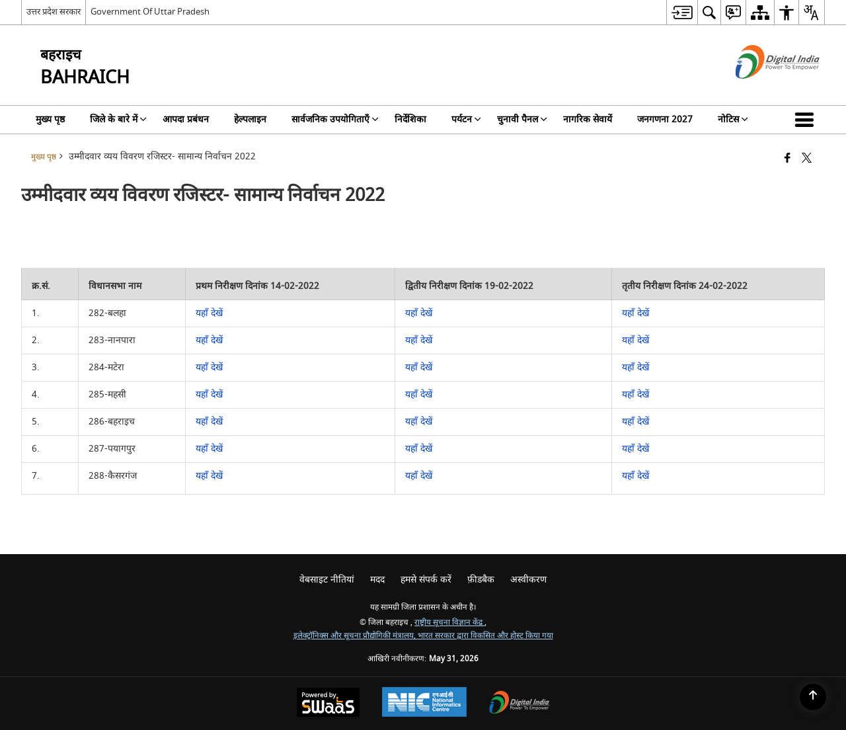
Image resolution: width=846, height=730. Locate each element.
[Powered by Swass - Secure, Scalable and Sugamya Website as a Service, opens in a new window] (328, 704)
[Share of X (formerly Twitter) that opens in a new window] (806, 159)
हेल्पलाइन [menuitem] (250, 119)
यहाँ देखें (209, 313)
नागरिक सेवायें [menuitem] (587, 119)
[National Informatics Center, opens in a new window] (424, 703)
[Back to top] (813, 697)
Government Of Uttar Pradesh (150, 11)
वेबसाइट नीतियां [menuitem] (326, 580)
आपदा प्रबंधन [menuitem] (186, 119)
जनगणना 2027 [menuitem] (665, 119)
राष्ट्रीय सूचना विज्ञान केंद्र (449, 622)
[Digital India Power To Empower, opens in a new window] (519, 704)
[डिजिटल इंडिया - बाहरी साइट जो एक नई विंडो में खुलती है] (761, 90)
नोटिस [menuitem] (733, 119)
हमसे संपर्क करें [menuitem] (426, 580)
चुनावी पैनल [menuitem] (522, 119)
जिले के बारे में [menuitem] (118, 119)
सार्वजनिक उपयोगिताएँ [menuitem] (335, 119)
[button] (807, 120)
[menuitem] (681, 12)
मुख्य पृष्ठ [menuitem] (50, 119)
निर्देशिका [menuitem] (410, 119)
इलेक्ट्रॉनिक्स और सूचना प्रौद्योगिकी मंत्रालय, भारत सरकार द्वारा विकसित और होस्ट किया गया (423, 635)
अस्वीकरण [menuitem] (528, 580)
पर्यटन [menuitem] (466, 119)
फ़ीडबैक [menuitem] (480, 580)
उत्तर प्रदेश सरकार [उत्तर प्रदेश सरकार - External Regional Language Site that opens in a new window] (53, 11)
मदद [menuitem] (377, 580)
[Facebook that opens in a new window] (787, 159)
